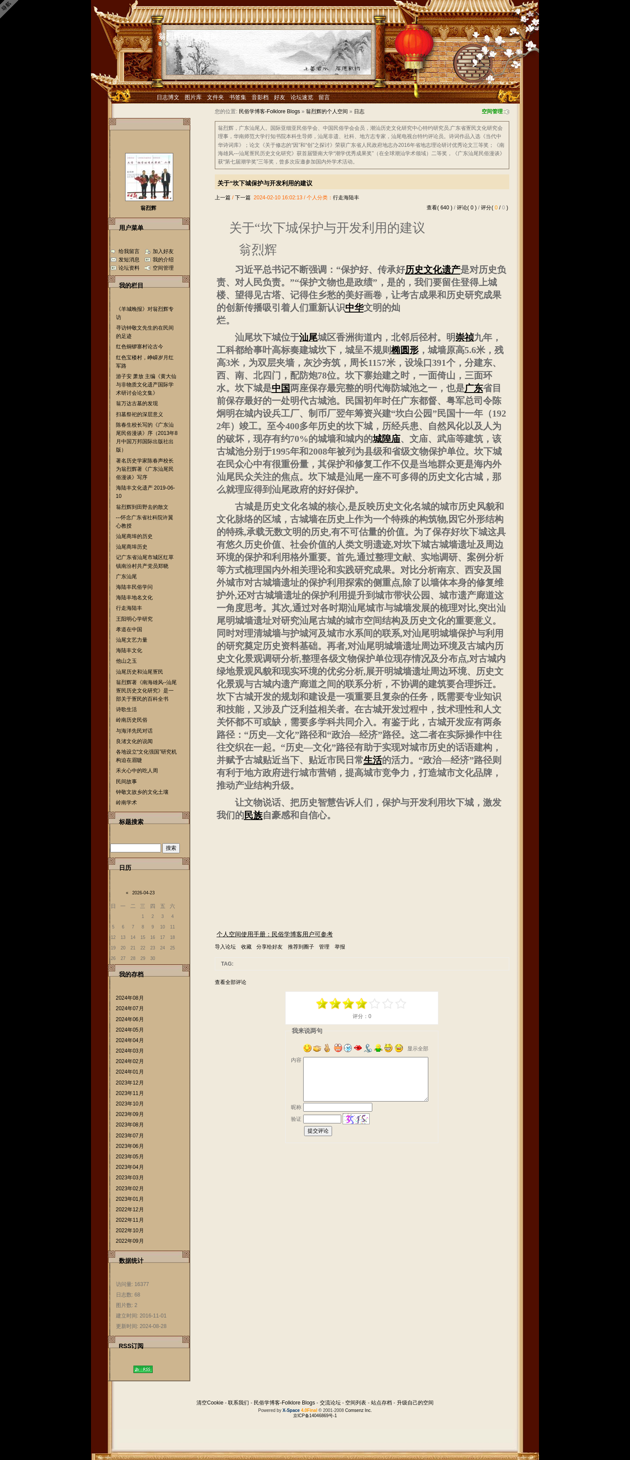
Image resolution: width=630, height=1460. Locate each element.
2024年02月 (130, 1061)
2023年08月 (130, 1125)
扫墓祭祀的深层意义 (139, 414)
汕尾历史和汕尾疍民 (139, 672)
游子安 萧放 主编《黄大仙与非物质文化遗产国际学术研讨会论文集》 (146, 384)
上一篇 (223, 198)
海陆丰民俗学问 (134, 587)
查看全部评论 (230, 982)
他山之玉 (126, 661)
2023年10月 (130, 1104)
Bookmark (167, 44)
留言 (324, 97)
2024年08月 (130, 998)
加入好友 (163, 251)
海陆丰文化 (129, 650)
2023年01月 (130, 1199)
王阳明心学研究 (134, 619)
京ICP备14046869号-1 (315, 1415)
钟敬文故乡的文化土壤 (142, 792)
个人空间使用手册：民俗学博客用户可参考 (275, 934)
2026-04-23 (143, 892)
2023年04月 (130, 1167)
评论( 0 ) (466, 208)
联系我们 (238, 1403)
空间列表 (355, 1403)
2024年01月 (130, 1072)
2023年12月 (130, 1083)
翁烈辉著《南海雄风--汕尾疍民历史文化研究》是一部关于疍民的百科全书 (146, 690)
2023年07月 (130, 1136)
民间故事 (126, 782)
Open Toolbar (11, 9)
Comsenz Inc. (358, 1410)
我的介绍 (163, 260)
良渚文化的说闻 (134, 741)
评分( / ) (494, 208)
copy (161, 44)
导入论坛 (225, 947)
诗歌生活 (126, 709)
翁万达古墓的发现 (137, 403)
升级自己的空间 (415, 1403)
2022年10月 (130, 1230)
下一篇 (243, 198)
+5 (401, 1003)
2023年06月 (130, 1146)
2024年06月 (130, 1019)
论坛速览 (301, 97)
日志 (359, 111)
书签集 (237, 97)
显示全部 (417, 1049)
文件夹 (215, 97)
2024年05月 (130, 1030)
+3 (388, 1003)
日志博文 (168, 97)
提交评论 (318, 1131)
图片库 (193, 97)
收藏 (246, 947)
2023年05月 (130, 1157)
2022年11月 (130, 1220)
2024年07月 (130, 1008)
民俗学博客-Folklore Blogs (269, 111)
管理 (324, 947)
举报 (340, 947)
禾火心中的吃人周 (137, 771)
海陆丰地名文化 (134, 597)
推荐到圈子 (301, 947)
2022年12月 (130, 1209)
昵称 (296, 1107)
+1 (375, 1003)
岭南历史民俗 (131, 720)
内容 (296, 1060)
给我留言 (129, 251)
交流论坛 (330, 1403)
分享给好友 (269, 947)
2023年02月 (130, 1188)
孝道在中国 (129, 629)
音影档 (260, 97)
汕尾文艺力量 (131, 640)
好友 (279, 97)
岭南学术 (126, 803)
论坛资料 (129, 268)
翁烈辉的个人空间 (327, 111)
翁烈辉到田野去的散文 (142, 507)
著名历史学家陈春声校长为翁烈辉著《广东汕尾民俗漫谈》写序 (145, 469)
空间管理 (492, 111)
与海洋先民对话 (134, 731)
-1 (348, 1003)
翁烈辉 (148, 208)
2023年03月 (130, 1178)
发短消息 (129, 260)
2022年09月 (130, 1241)
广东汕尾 (126, 577)
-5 (322, 1003)
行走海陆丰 (346, 198)
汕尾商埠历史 (131, 547)
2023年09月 (130, 1114)
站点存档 (381, 1403)
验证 (296, 1119)
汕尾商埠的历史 (134, 536)
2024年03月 (130, 1051)
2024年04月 (130, 1040)
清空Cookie (209, 1403)
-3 (335, 1003)
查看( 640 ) (439, 208)
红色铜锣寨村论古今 (139, 347)
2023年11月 (130, 1093)
